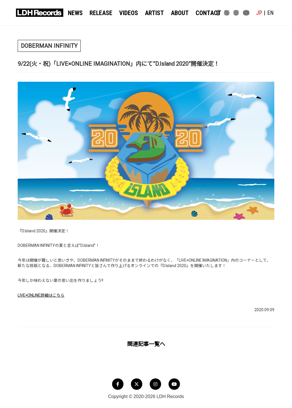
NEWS (76, 13)
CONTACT (199, 13)
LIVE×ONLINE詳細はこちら (41, 295)
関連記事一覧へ (146, 344)
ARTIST (150, 13)
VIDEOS (126, 13)
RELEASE (100, 13)
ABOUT (173, 13)
